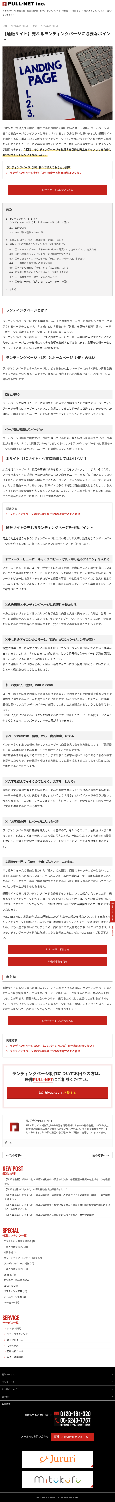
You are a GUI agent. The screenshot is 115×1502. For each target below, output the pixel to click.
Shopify (8, 1274)
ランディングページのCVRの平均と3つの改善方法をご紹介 (45, 514)
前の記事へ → (100, 1155)
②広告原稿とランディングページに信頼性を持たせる (40, 254)
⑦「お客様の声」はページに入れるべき (33, 276)
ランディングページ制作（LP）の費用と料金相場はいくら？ (46, 173)
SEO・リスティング (17, 1334)
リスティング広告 (13, 1291)
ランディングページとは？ (21, 218)
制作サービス (8, 1374)
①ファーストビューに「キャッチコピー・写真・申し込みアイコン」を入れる (52, 249)
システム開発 (14, 1328)
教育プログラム (15, 1340)
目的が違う (17, 227)
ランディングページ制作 (16, 1263)
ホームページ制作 (13, 1296)
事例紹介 (6, 1396)
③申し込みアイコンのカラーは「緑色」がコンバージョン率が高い (47, 258)
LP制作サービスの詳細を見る (57, 1020)
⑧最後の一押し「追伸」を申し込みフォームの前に (38, 281)
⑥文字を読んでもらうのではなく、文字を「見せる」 (40, 272)
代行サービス (8, 1382)
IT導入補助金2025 (13, 1246)
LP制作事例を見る (57, 961)
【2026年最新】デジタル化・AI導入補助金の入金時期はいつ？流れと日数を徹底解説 (49, 1215)
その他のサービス (10, 1389)
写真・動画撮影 (15, 1357)
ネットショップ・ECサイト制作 (20, 1258)
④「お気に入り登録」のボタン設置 (30, 263)
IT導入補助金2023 (13, 1269)
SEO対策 (8, 1285)
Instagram (10, 1302)
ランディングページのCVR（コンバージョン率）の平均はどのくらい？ (52, 1046)
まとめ (11, 289)
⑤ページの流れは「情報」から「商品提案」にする (38, 267)
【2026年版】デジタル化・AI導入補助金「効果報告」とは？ (36, 1189)
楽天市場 (8, 1252)
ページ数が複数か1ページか (26, 232)
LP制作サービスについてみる (57, 189)
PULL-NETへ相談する (57, 949)
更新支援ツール (15, 1351)
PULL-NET (52, 1497)
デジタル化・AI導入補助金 (18, 1241)
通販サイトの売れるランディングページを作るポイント (37, 244)
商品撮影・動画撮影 (14, 1280)
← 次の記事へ (14, 1155)
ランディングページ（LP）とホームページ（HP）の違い (37, 222)
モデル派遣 (13, 1345)
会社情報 (6, 1404)
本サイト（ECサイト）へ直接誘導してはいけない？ (35, 240)
